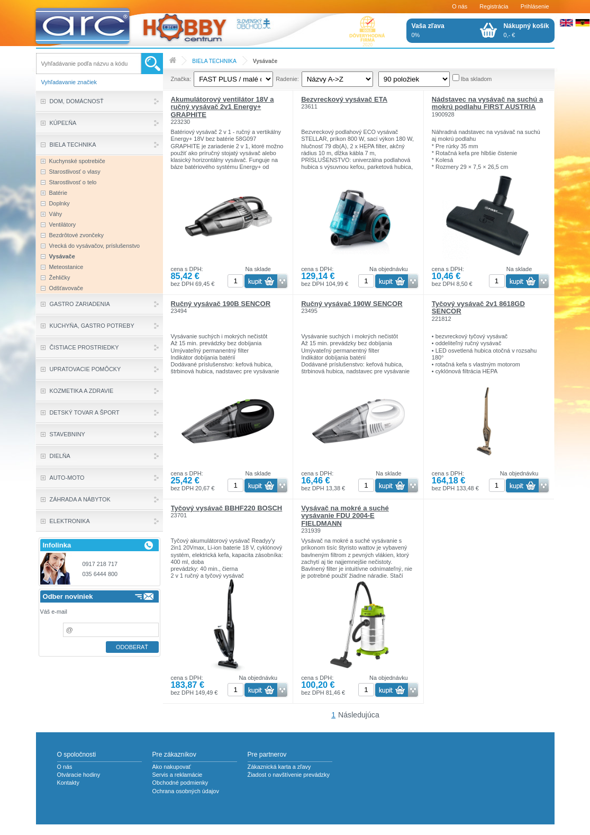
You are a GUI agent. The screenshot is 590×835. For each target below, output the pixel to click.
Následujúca (358, 715)
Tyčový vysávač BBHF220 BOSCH (227, 508)
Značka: (181, 79)
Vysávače (265, 61)
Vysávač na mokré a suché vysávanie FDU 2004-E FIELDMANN (345, 515)
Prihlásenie (535, 6)
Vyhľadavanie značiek (69, 82)
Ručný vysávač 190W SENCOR (351, 304)
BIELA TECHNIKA (214, 61)
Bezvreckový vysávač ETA (344, 99)
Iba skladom (476, 79)
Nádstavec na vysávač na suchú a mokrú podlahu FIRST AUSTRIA (487, 103)
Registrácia (493, 6)
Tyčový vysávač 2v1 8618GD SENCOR (478, 307)
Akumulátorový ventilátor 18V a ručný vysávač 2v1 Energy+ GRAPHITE (222, 107)
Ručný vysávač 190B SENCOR (221, 304)
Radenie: (287, 79)
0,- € (526, 30)
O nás (459, 6)
